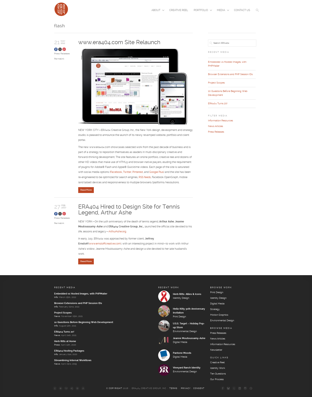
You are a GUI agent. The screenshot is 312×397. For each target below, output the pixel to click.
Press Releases (62, 54)
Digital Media (180, 342)
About (156, 10)
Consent (199, 389)
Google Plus (156, 172)
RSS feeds (145, 177)
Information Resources (220, 120)
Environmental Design (185, 332)
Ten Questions (218, 374)
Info (56, 298)
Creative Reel (178, 10)
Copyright (115, 389)
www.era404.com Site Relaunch (119, 42)
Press (57, 345)
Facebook (116, 172)
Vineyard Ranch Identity (186, 368)
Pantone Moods (182, 353)
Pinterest (137, 172)
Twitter (127, 172)
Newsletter (216, 350)
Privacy (186, 389)
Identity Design (181, 298)
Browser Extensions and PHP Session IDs (230, 74)
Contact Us (242, 10)
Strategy (215, 310)
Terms (173, 389)
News (57, 317)
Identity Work (217, 368)
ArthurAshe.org (117, 232)
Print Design (179, 317)
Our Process (217, 380)
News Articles (215, 126)
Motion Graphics (219, 315)
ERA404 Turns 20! (218, 103)
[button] (257, 12)
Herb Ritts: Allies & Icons (187, 294)
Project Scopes (216, 83)
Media (221, 10)
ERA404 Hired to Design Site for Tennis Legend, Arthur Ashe (129, 209)
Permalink (59, 59)
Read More (86, 190)
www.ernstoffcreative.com (105, 244)
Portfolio (201, 10)
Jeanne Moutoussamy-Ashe (189, 339)
